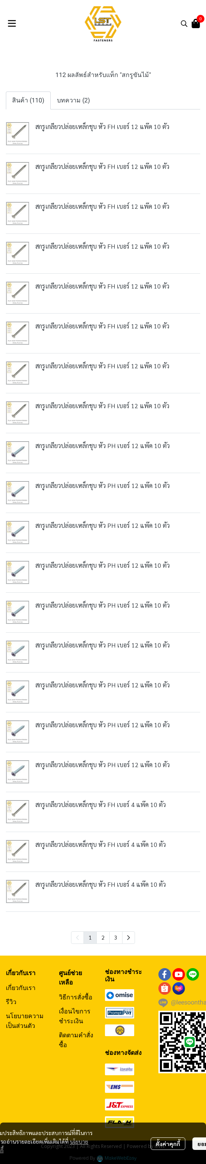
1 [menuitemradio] (90, 937)
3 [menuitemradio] (115, 937)
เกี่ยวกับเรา (21, 987)
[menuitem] (128, 937)
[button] (184, 23)
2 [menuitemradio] (103, 937)
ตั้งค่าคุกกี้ (168, 1143)
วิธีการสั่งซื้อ (75, 997)
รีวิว (11, 1001)
